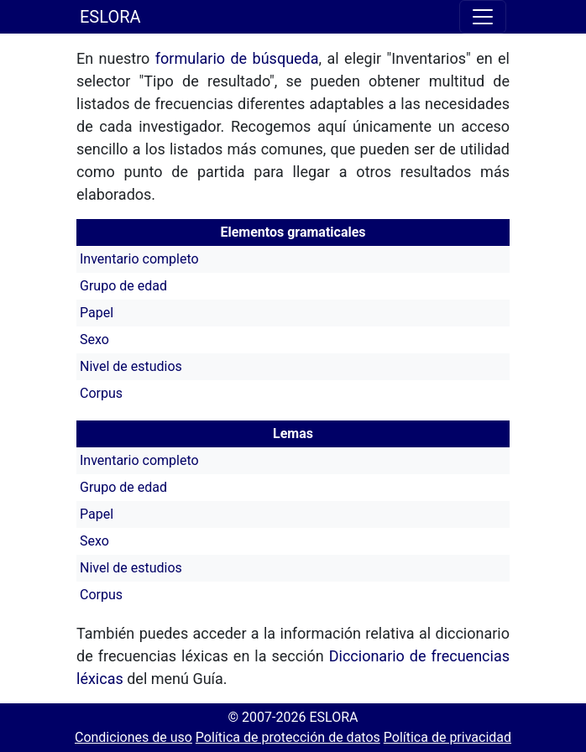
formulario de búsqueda (237, 58)
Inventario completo (139, 259)
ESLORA (110, 17)
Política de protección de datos (288, 737)
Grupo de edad (123, 286)
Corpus (101, 393)
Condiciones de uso (133, 737)
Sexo (94, 339)
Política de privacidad (447, 737)
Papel (96, 313)
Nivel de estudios (131, 366)
